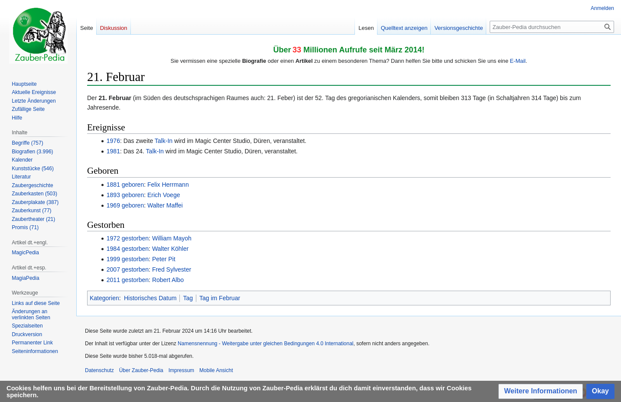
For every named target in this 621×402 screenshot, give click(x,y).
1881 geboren (125, 184)
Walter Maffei (165, 205)
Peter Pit (164, 259)
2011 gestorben (128, 279)
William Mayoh (172, 238)
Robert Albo (168, 279)
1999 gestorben (128, 259)
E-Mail (518, 61)
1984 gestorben (128, 248)
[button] (540, 391)
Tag (188, 298)
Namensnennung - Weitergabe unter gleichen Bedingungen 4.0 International (265, 343)
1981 (113, 151)
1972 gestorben (128, 238)
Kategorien (104, 298)
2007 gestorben (128, 269)
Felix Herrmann (168, 184)
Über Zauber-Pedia (141, 370)
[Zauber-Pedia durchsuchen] (552, 27)
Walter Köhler (170, 248)
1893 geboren (125, 194)
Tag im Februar (219, 298)
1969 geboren (125, 205)
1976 (113, 140)
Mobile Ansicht (216, 370)
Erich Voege (163, 194)
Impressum (181, 370)
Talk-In (163, 140)
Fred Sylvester (171, 269)
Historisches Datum (150, 298)
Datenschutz (99, 370)
